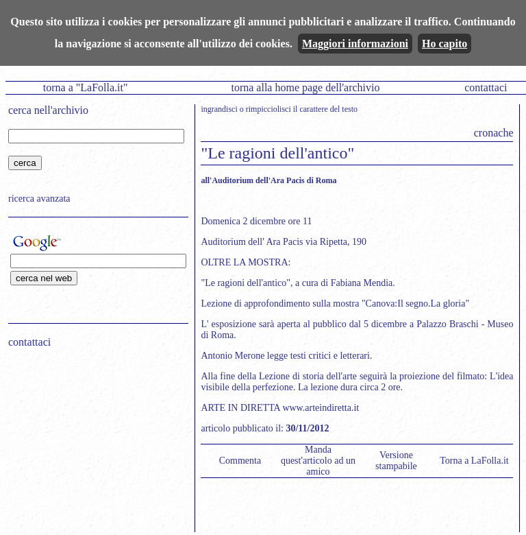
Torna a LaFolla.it (474, 460)
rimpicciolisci (268, 109)
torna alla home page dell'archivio (305, 87)
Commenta (240, 460)
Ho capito (444, 43)
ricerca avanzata (39, 198)
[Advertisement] (93, 446)
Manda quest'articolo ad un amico (318, 460)
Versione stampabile (396, 460)
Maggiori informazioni (355, 43)
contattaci (485, 87)
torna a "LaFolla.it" (85, 87)
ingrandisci (219, 109)
